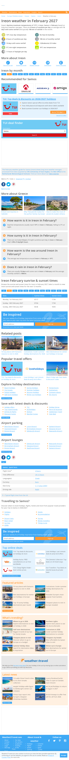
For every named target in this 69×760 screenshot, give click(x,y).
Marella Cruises (32, 417)
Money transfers (44, 524)
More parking (6, 438)
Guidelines (18, 747)
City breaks (8, 393)
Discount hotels (10, 417)
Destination (6, 131)
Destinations (13, 12)
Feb (9, 74)
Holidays (7, 515)
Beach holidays (9, 391)
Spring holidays (32, 391)
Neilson (29, 415)
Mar (15, 74)
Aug (42, 74)
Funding (17, 749)
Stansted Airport (10, 432)
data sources (54, 177)
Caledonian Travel (55, 415)
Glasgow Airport (55, 432)
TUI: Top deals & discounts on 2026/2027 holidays (29, 101)
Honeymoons (54, 391)
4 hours (38, 474)
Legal (6, 749)
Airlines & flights (10, 415)
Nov (59, 74)
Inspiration (26, 12)
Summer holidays (33, 393)
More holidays (6, 401)
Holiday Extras (54, 410)
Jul (37, 74)
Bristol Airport (9, 434)
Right (37, 492)
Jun (31, 74)
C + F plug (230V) (41, 489)
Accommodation (44, 517)
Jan (4, 74)
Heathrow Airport (33, 451)
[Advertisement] (37, 5)
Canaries (40, 747)
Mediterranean (18, 16)
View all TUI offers (61, 118)
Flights (6, 517)
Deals (20, 12)
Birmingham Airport (34, 432)
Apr (20, 74)
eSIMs (6, 528)
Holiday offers (9, 410)
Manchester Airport (11, 429)
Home (3, 16)
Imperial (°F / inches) (23, 182)
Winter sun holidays (34, 398)
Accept (63, 755)
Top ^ (3, 465)
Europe (9, 16)
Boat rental (8, 524)
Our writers (18, 745)
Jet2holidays (31, 412)
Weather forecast (34, 65)
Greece (27, 16)
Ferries (40, 521)
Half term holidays (11, 398)
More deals (5, 420)
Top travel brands (11, 412)
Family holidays (10, 395)
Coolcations (53, 393)
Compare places (55, 395)
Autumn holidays (33, 395)
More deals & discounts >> (11, 579)
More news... (7, 705)
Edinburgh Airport (33, 434)
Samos (33, 16)
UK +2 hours (39, 478)
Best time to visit (8, 65)
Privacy (6, 747)
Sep (48, 74)
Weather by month (21, 65)
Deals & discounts (61, 65)
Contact (6, 745)
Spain (39, 750)
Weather (4, 12)
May (26, 74)
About (6, 743)
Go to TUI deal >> (58, 115)
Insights (34, 12)
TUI (28, 410)
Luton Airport (32, 429)
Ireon (39, 16)
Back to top (5, 192)
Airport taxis (9, 521)
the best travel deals (19, 668)
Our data (18, 743)
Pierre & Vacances (55, 412)
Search (40, 12)
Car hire (7, 526)
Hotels (40, 515)
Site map (7, 750)
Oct (53, 74)
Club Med (52, 417)
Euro (37, 485)
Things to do (42, 526)
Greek (37, 481)
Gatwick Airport (55, 429)
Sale (10, 116)
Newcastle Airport (55, 434)
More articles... (7, 614)
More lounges (6, 455)
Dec (64, 74)
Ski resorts (53, 398)
